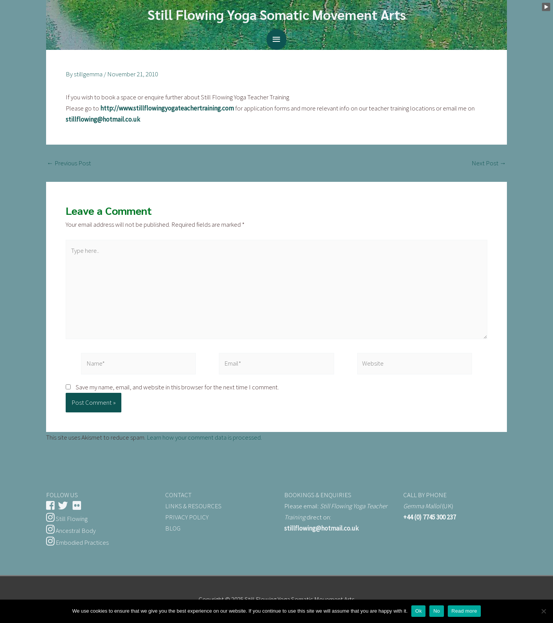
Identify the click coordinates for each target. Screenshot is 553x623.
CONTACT (178, 495)
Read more (464, 611)
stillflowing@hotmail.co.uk (103, 119)
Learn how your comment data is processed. (204, 437)
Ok (418, 611)
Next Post (489, 163)
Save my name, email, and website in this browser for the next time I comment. (177, 387)
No (436, 611)
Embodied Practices (77, 542)
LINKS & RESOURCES (193, 506)
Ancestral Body (71, 530)
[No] (543, 611)
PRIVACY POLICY (187, 517)
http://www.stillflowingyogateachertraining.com (167, 108)
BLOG (172, 528)
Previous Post (69, 163)
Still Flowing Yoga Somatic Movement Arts (276, 14)
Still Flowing (67, 518)
